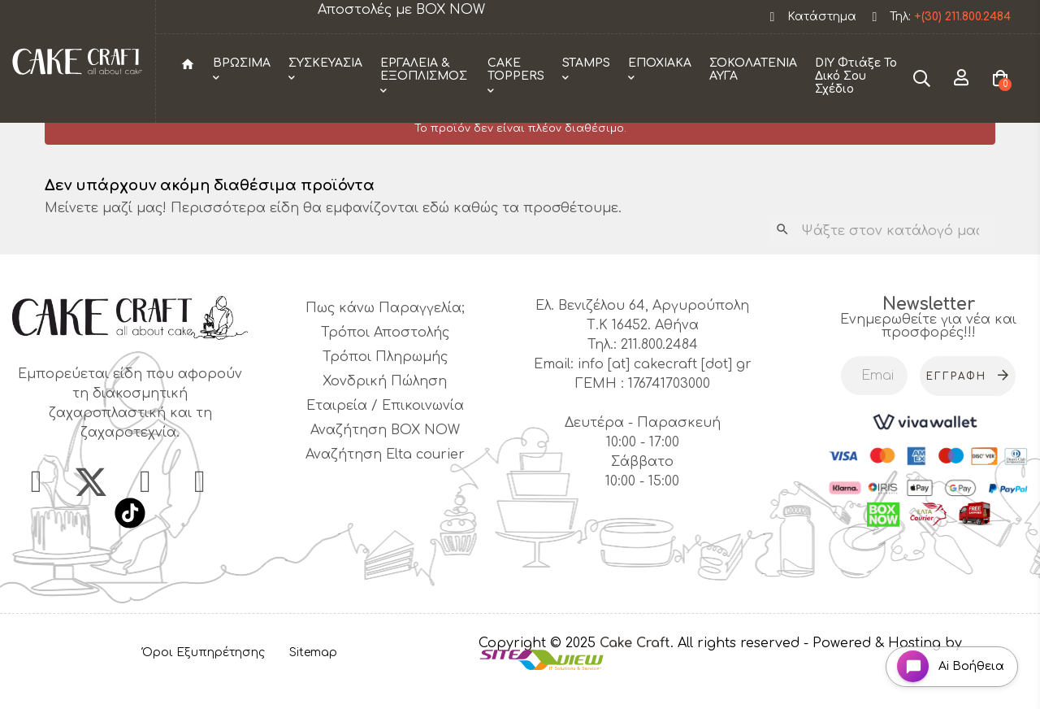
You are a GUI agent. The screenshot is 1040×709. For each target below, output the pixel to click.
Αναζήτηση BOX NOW (385, 457)
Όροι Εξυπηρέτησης (203, 679)
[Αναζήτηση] (882, 257)
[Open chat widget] (947, 663)
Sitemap (313, 679)
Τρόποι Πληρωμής (385, 383)
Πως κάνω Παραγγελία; (385, 335)
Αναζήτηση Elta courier (385, 481)
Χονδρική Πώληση (385, 408)
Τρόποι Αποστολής (385, 359)
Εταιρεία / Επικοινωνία (385, 432)
